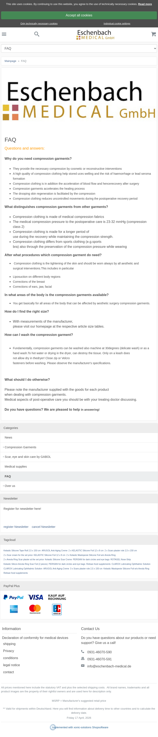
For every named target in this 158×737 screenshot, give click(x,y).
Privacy (8, 651)
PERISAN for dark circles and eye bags (91, 559)
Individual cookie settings (117, 23)
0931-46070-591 (99, 659)
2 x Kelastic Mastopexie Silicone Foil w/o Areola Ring (90, 555)
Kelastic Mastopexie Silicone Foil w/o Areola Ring (126, 568)
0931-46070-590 (99, 652)
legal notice (11, 665)
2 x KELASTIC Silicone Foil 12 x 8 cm (86, 550)
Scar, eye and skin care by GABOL (28, 456)
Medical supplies (16, 466)
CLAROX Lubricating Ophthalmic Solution (131, 564)
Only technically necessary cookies (39, 23)
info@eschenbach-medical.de (109, 666)
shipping (9, 644)
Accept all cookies (79, 15)
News (8, 437)
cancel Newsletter (44, 526)
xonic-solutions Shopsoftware (91, 727)
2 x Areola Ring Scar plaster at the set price (24, 559)
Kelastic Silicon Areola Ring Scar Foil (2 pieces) (26, 564)
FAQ (8, 476)
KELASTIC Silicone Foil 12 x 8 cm (49, 555)
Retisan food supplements (98, 564)
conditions (10, 658)
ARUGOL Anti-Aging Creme (55, 550)
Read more (145, 4)
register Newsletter (16, 526)
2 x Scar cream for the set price (18, 555)
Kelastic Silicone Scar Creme (58, 559)
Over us (10, 486)
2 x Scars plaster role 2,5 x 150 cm (121, 550)
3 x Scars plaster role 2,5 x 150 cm (86, 568)
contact (8, 672)
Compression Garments (20, 447)
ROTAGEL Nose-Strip (121, 559)
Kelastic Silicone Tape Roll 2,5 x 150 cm (22, 550)
